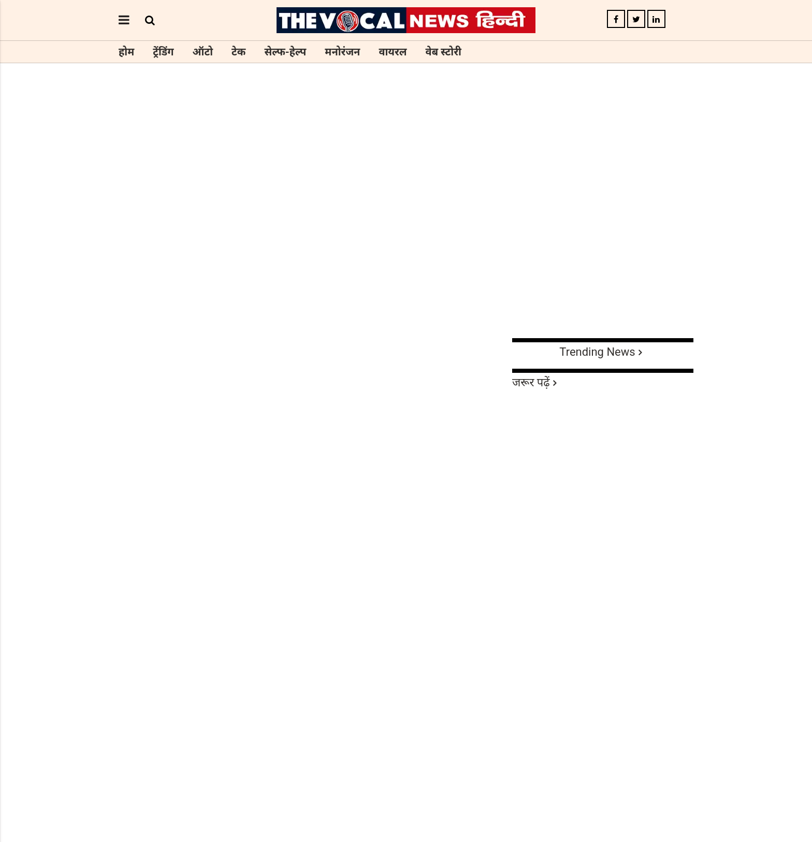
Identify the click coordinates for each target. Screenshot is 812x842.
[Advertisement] (406, 257)
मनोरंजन (342, 52)
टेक (238, 52)
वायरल (393, 52)
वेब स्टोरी (443, 52)
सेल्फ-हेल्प (285, 52)
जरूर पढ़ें (531, 382)
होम (126, 52)
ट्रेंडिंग (163, 52)
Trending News (597, 351)
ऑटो (203, 52)
